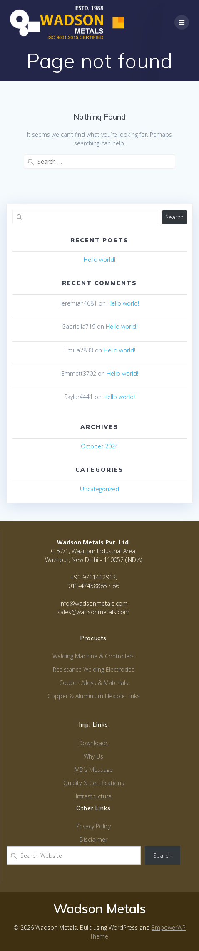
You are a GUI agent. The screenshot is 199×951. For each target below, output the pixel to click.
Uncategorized (99, 489)
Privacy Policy (93, 826)
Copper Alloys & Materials (93, 683)
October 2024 (99, 446)
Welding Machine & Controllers (93, 656)
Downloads (93, 743)
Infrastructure (94, 796)
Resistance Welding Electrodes (93, 669)
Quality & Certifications (93, 783)
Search (174, 217)
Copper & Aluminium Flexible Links (93, 696)
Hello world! (99, 260)
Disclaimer (93, 839)
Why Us (93, 756)
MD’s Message (94, 770)
